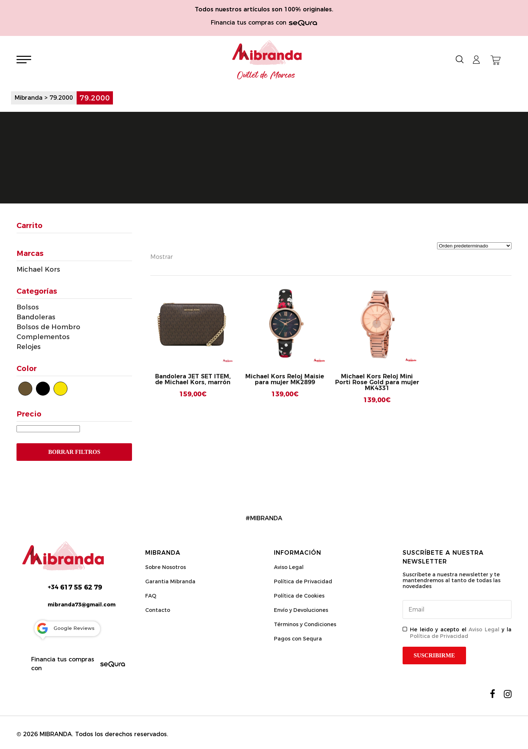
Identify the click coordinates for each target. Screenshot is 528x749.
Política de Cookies (299, 595)
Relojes (28, 347)
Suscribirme (434, 655)
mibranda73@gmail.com (81, 604)
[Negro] (43, 388)
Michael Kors (38, 269)
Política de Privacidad (303, 581)
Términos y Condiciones (305, 624)
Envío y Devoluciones (301, 610)
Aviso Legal (289, 567)
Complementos (43, 337)
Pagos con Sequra (298, 638)
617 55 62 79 (75, 587)
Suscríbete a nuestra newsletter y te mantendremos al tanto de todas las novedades (451, 580)
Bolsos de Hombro (48, 327)
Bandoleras (35, 317)
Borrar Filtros (74, 452)
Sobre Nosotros (165, 567)
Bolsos (27, 307)
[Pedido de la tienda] (474, 245)
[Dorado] (60, 388)
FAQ (150, 595)
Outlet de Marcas (266, 75)
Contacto (157, 610)
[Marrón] (25, 388)
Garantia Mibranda (170, 581)
